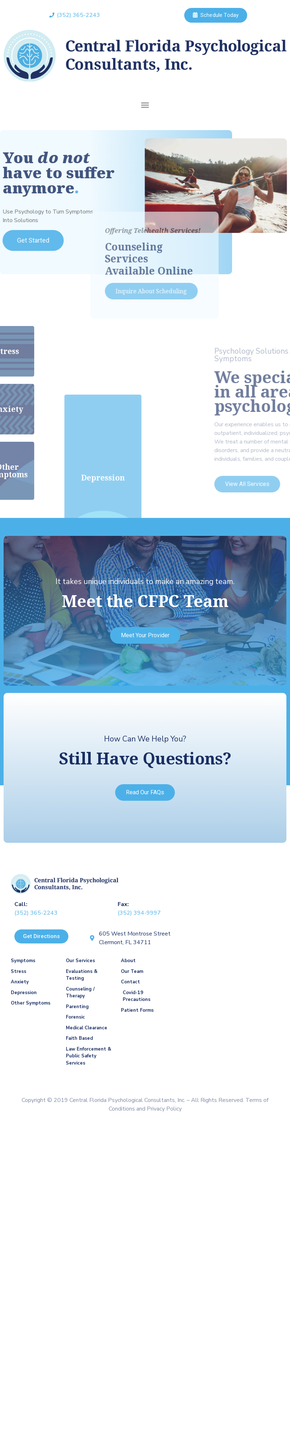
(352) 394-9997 (139, 913)
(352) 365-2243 (36, 913)
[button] (145, 104)
